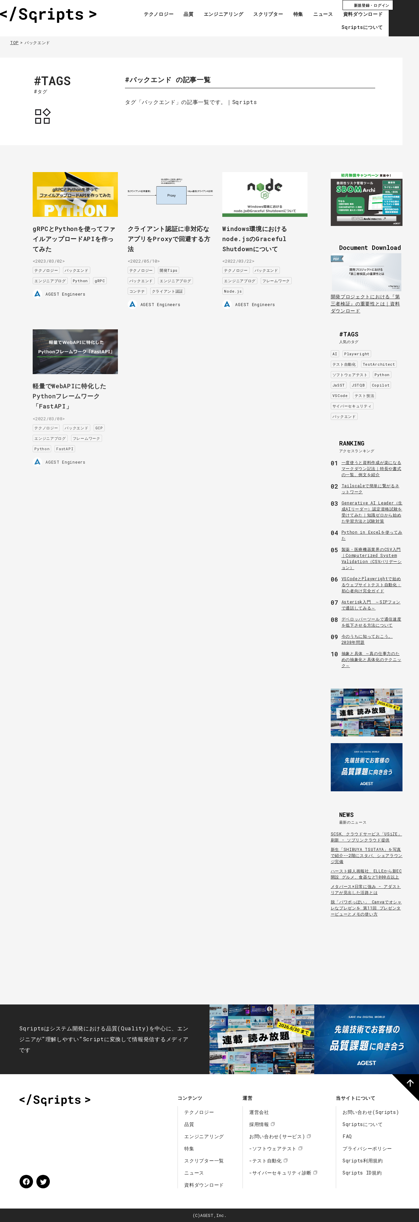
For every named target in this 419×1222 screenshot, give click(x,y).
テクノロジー (154, 14)
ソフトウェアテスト (350, 374)
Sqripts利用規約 (363, 1160)
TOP (14, 42)
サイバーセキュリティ (352, 405)
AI (334, 353)
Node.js (240, 288)
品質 (184, 14)
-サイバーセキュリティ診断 (280, 1172)
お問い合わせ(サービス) (277, 1136)
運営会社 (259, 1112)
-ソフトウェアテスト (273, 1148)
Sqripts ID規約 (362, 1172)
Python (87, 277)
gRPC (107, 277)
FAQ (347, 1136)
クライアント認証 (175, 288)
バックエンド (83, 267)
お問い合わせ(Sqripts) (371, 1112)
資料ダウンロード (359, 14)
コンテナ (144, 288)
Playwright (356, 353)
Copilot (381, 385)
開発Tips (176, 267)
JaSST (338, 385)
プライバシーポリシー (367, 1148)
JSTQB (358, 385)
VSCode (340, 395)
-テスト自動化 (265, 1160)
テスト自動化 (344, 364)
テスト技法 (365, 395)
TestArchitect (379, 364)
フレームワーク (283, 277)
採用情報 (259, 1124)
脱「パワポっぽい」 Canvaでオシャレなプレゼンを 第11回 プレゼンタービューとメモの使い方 (366, 908)
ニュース (319, 14)
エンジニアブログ (57, 277)
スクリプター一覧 (204, 1160)
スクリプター (264, 14)
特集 (294, 14)
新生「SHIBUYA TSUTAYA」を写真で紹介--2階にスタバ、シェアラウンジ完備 (367, 855)
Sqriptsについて (358, 27)
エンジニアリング (219, 14)
